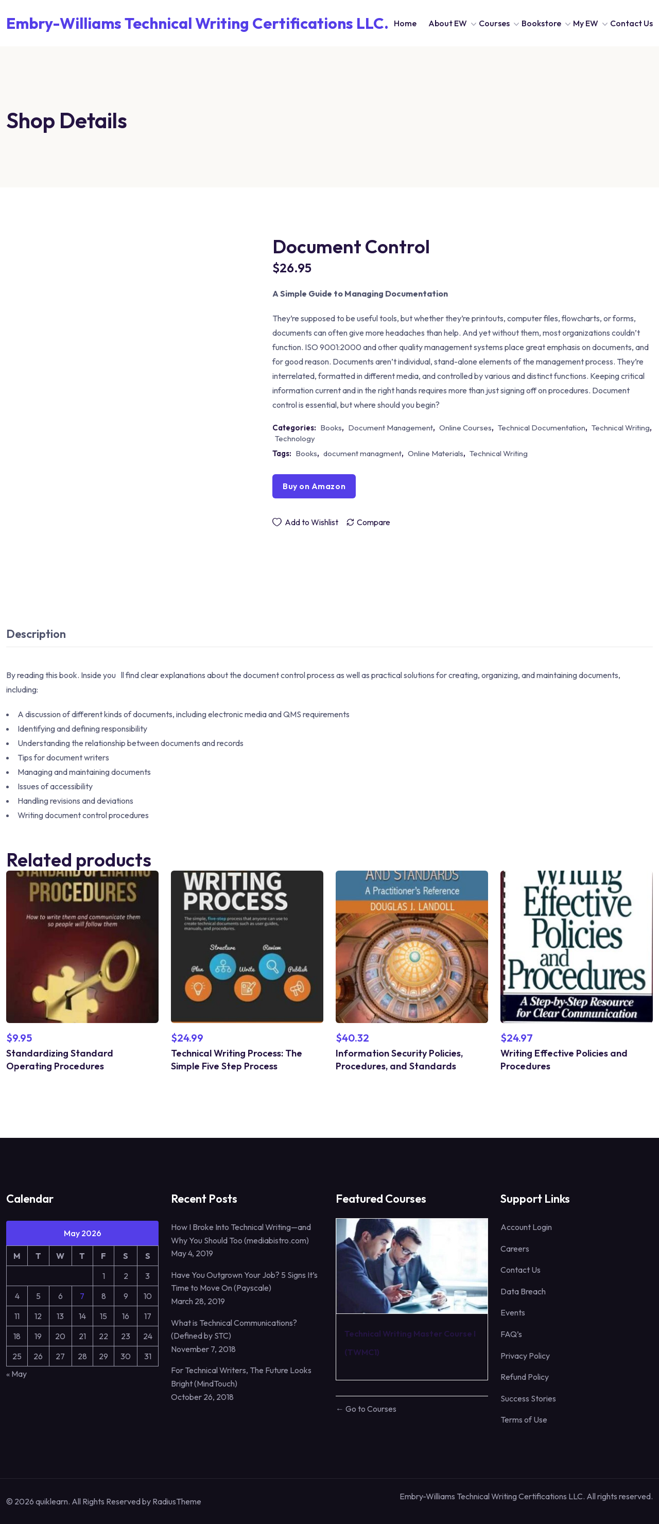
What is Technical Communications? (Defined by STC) (234, 1329)
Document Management (390, 427)
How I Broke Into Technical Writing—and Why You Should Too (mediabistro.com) (241, 1233)
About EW (447, 23)
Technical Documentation (541, 427)
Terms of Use (523, 1419)
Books (331, 427)
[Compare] (368, 522)
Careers (514, 1248)
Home (405, 23)
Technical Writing (621, 427)
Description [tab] (36, 634)
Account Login (526, 1227)
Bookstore (541, 23)
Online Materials (435, 453)
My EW (585, 23)
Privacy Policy (525, 1355)
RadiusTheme (176, 1501)
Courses (494, 23)
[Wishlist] (305, 522)
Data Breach (523, 1291)
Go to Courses (370, 1409)
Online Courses (465, 427)
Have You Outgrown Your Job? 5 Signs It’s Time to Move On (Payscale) (244, 1281)
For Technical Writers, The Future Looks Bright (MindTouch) (241, 1377)
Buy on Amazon (314, 486)
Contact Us (631, 23)
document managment (362, 453)
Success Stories (528, 1398)
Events (512, 1312)
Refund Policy (524, 1377)
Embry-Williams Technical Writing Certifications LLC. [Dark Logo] (197, 23)
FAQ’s (511, 1334)
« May (16, 1374)
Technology (295, 438)
